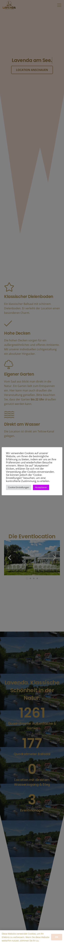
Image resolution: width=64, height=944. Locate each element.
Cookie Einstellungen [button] (18, 487)
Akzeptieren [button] (41, 487)
